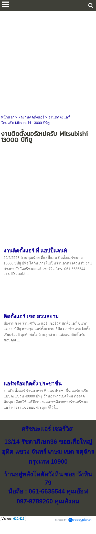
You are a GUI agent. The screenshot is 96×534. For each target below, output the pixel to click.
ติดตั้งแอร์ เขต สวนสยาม (31, 316)
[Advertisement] (48, 61)
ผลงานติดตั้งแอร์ (31, 117)
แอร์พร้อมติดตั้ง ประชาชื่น (33, 383)
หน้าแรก (7, 117)
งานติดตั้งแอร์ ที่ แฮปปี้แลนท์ (35, 250)
